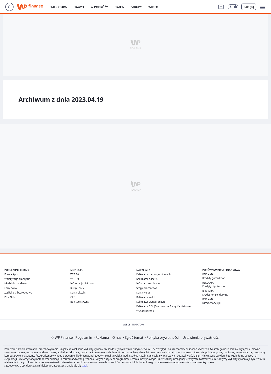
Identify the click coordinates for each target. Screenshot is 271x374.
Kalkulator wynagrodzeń (150, 301)
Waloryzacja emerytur (17, 279)
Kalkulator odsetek (147, 279)
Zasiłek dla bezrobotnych (18, 292)
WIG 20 (74, 274)
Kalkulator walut (145, 297)
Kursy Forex (77, 288)
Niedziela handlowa (15, 283)
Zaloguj (249, 7)
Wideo (153, 7)
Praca (119, 7)
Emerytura (58, 7)
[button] (262, 7)
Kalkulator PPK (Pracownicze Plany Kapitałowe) (163, 306)
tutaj (84, 365)
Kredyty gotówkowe (213, 278)
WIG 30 (74, 279)
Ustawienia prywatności (200, 337)
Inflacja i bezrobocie (148, 283)
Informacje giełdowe (82, 283)
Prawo (78, 7)
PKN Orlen (10, 297)
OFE (72, 297)
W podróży (99, 7)
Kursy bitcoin (77, 292)
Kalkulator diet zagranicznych (153, 274)
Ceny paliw (10, 288)
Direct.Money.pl (211, 303)
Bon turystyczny (79, 301)
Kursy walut (143, 292)
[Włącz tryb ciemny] (233, 6)
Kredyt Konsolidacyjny (215, 294)
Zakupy (136, 7)
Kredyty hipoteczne (213, 286)
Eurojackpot (11, 274)
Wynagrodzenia (145, 311)
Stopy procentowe (146, 288)
